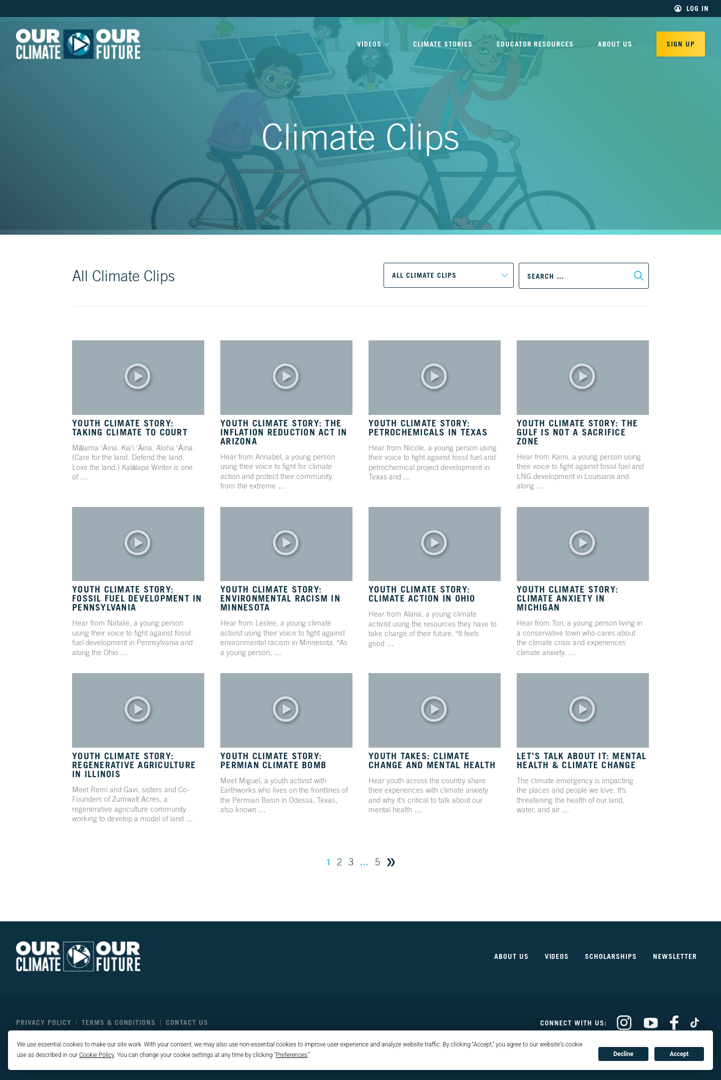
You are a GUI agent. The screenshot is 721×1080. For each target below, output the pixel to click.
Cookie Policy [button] (96, 1054)
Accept (678, 1053)
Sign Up (680, 44)
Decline (623, 1053)
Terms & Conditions (119, 1022)
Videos (557, 956)
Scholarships (611, 956)
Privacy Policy (44, 1022)
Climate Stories (443, 44)
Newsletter (675, 956)
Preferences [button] (291, 1054)
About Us (615, 44)
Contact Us (187, 1022)
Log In (697, 8)
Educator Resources (535, 44)
